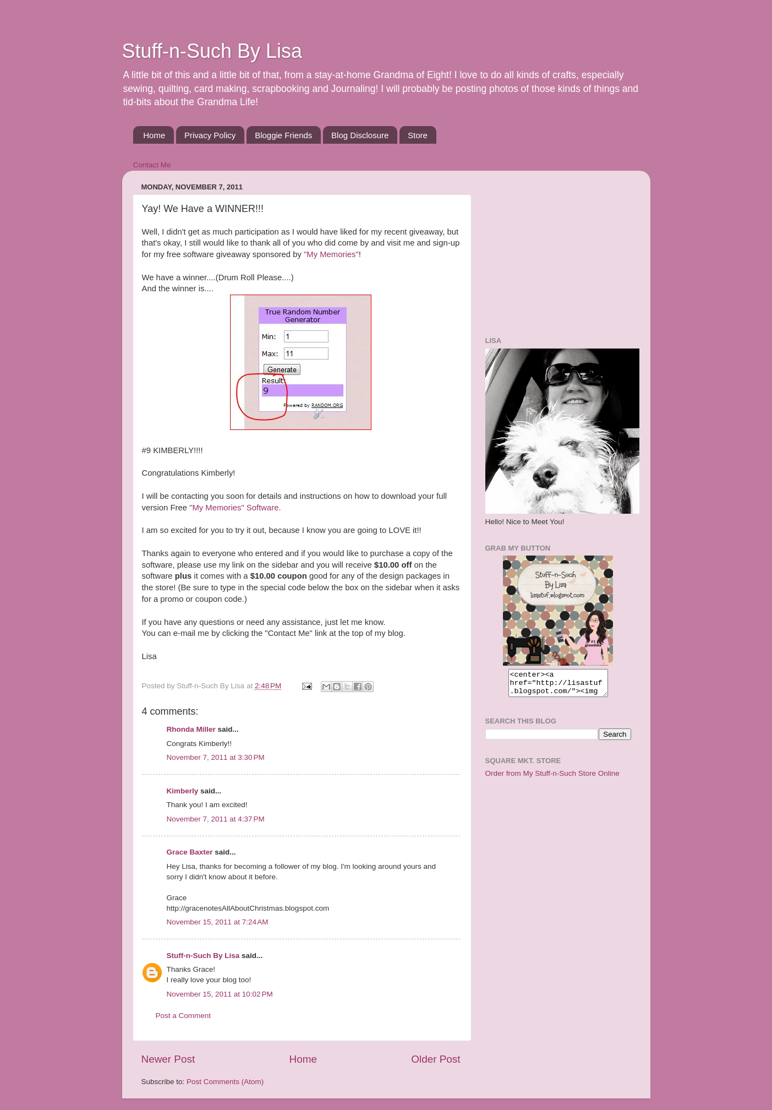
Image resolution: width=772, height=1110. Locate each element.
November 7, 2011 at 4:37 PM (216, 819)
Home (154, 135)
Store (418, 135)
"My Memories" (331, 254)
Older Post (435, 1059)
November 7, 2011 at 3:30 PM (216, 757)
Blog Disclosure (359, 135)
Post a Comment (183, 1015)
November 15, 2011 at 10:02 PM (220, 994)
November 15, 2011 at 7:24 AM (218, 922)
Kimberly (183, 791)
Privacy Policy (210, 135)
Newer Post (168, 1059)
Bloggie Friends (283, 135)
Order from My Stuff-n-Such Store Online (552, 778)
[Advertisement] (554, 248)
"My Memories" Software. (235, 507)
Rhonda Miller (191, 729)
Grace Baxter (190, 852)
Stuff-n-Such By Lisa (212, 51)
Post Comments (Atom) (225, 1082)
